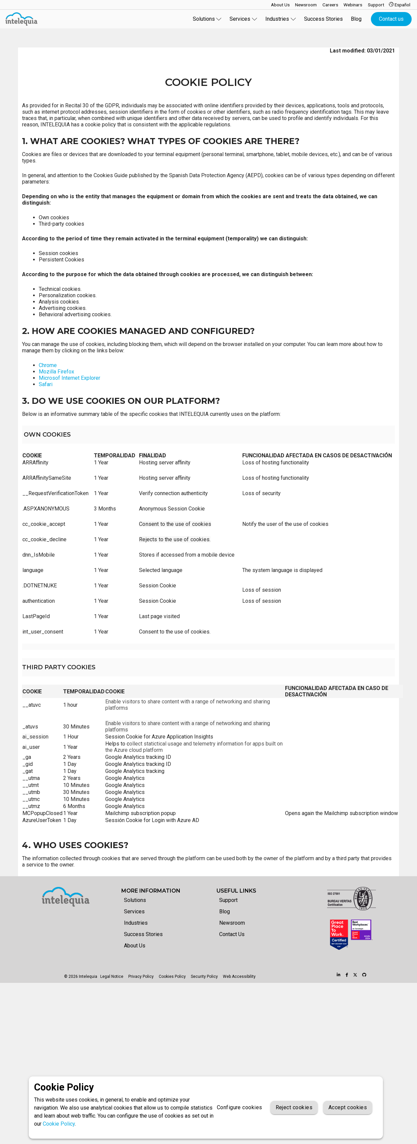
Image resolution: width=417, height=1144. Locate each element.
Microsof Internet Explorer (69, 378)
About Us (134, 945)
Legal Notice (111, 976)
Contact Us (232, 934)
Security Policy (204, 976)
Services (134, 911)
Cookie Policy (59, 1124)
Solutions (135, 900)
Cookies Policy (172, 976)
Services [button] (243, 19)
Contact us (391, 19)
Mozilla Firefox (56, 371)
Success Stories (323, 19)
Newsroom (232, 923)
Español (399, 4)
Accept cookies (347, 1107)
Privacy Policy (141, 976)
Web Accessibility (239, 976)
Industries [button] (280, 19)
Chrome (48, 365)
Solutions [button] (207, 19)
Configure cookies (239, 1107)
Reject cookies (294, 1107)
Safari (45, 384)
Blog (356, 19)
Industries (136, 923)
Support (228, 900)
